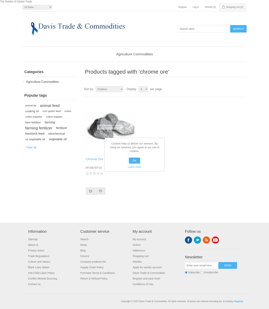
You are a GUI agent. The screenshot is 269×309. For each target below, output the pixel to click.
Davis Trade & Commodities (149, 272)
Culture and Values (39, 261)
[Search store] (204, 29)
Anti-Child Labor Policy (41, 272)
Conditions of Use (143, 284)
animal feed (50, 106)
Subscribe (194, 272)
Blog (83, 250)
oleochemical (56, 133)
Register (182, 7)
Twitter (197, 240)
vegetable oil (58, 139)
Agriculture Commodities (134, 54)
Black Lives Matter (38, 267)
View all (31, 147)
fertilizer (61, 128)
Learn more (134, 166)
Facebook (188, 240)
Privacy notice (36, 250)
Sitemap (33, 239)
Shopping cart (141, 256)
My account (139, 239)
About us (33, 244)
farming (49, 122)
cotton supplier (54, 116)
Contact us (34, 284)
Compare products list (93, 261)
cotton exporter (33, 116)
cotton (67, 111)
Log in (196, 7)
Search (84, 239)
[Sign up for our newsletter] (202, 265)
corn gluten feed (51, 111)
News (83, 244)
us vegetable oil (35, 139)
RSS (206, 240)
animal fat (30, 105)
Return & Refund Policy (94, 278)
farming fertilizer (38, 128)
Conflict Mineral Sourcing (42, 278)
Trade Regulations (38, 256)
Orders (137, 244)
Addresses (139, 250)
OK (134, 160)
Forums (84, 256)
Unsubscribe (211, 272)
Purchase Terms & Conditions (97, 272)
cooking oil (32, 111)
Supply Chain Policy (92, 267)
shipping (238, 301)
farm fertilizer (33, 122)
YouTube (215, 240)
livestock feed (34, 133)
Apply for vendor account (147, 267)
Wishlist (137, 261)
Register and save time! (146, 278)
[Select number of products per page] (143, 89)
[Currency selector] (37, 7)
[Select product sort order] (109, 89)
